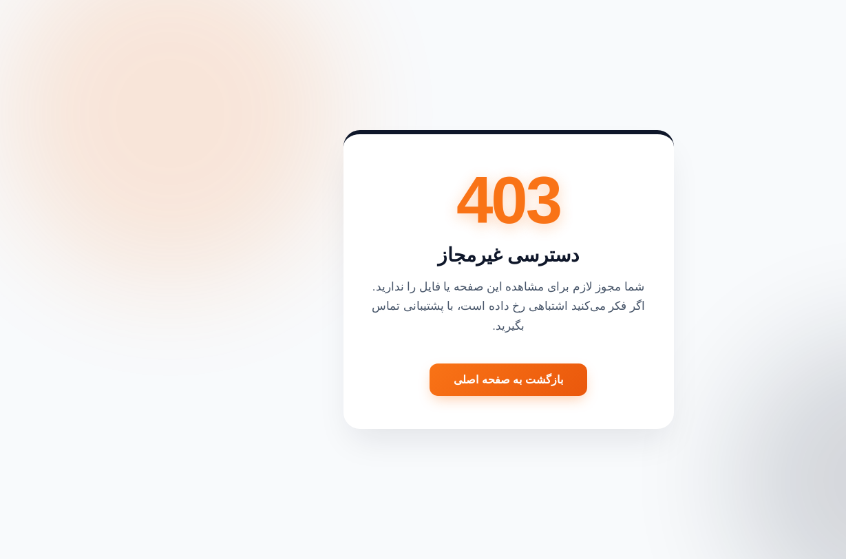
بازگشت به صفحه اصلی (422, 380)
